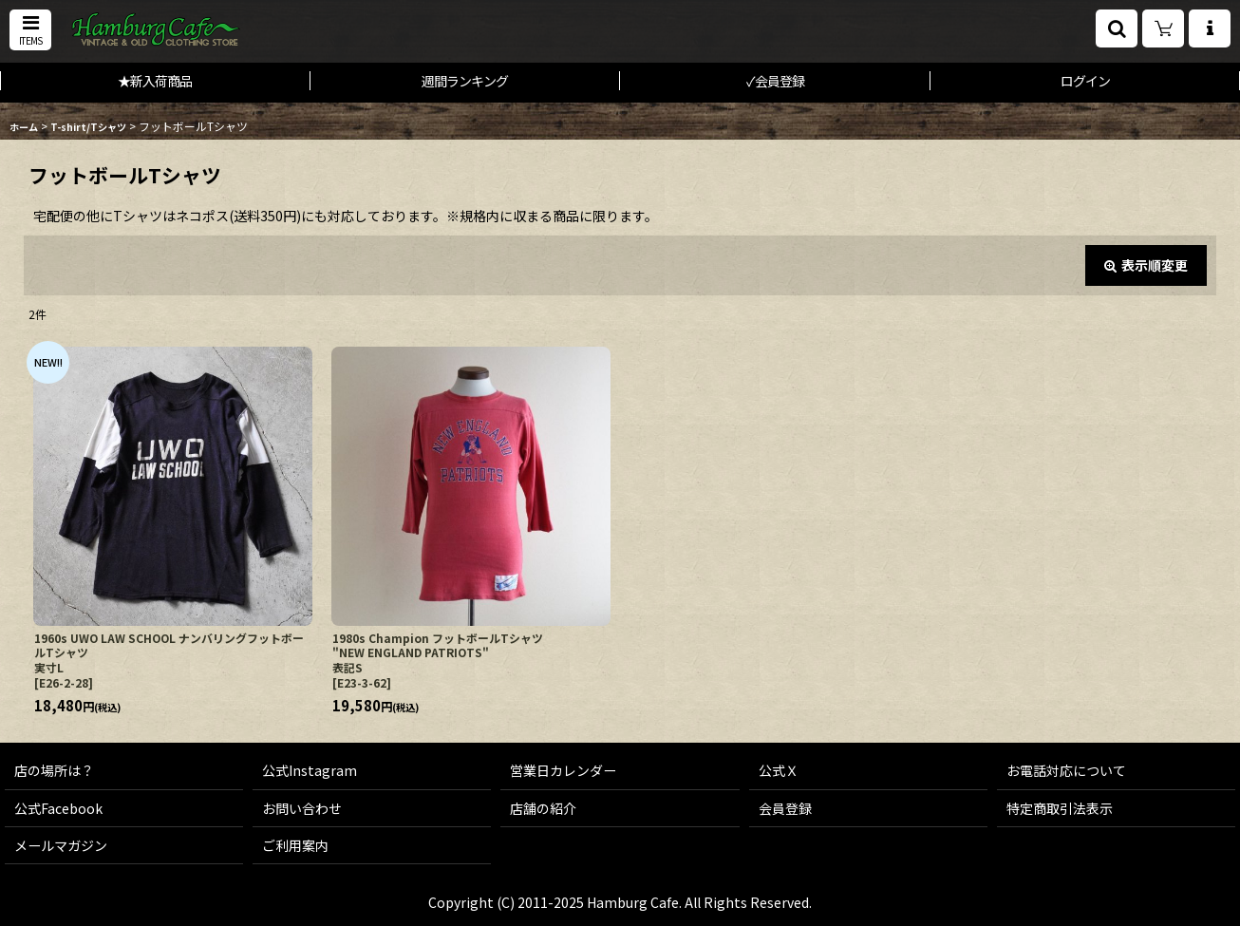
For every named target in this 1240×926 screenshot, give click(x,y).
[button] (30, 29)
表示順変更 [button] (1146, 264)
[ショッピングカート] (1163, 28)
